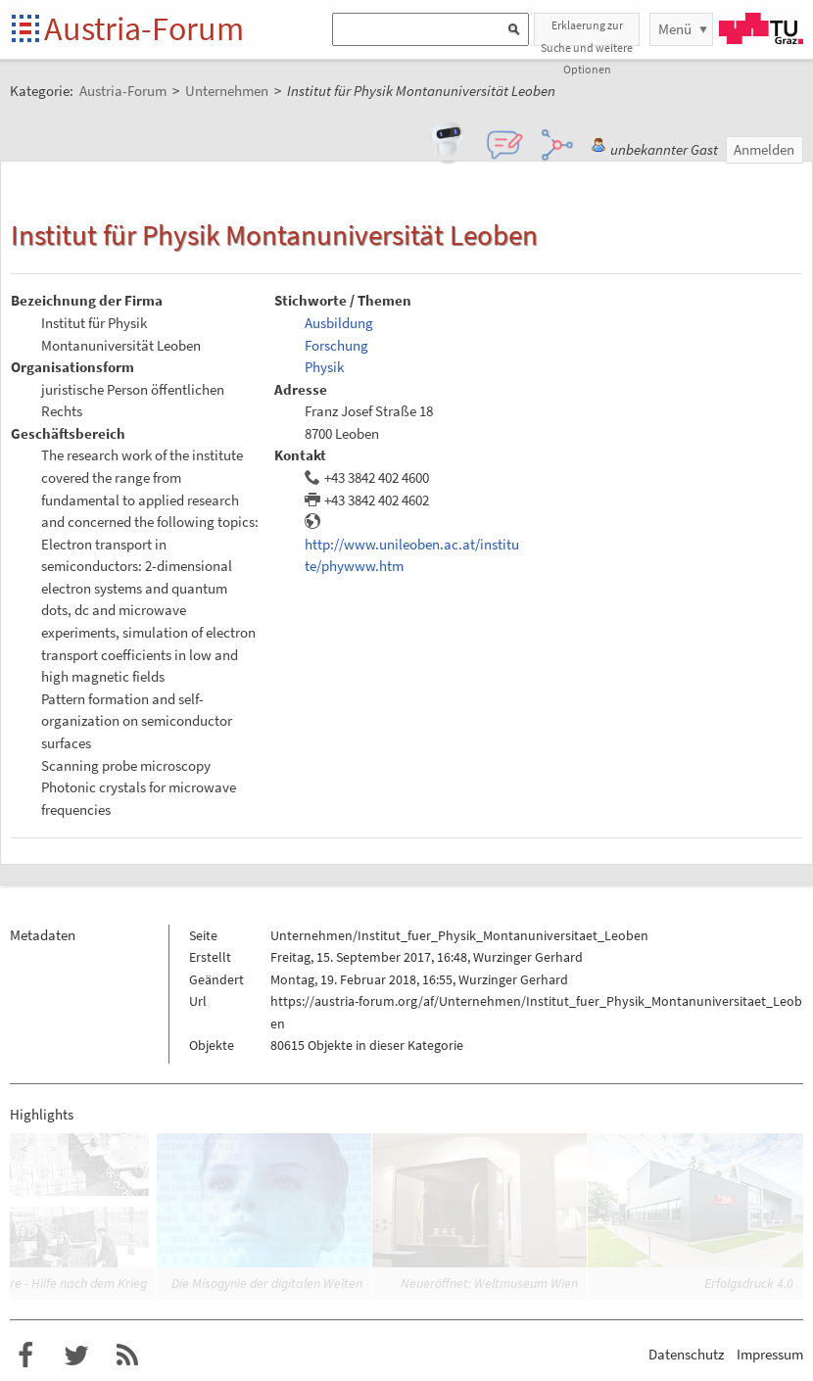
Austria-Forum (144, 28)
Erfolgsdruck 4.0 (748, 1283)
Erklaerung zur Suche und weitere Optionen (587, 32)
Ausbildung (339, 322)
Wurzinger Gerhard (528, 957)
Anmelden (764, 149)
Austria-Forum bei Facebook (25, 1355)
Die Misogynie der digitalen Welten (266, 1283)
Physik (324, 366)
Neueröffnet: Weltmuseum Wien (489, 1283)
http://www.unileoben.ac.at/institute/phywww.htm (412, 555)
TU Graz (761, 28)
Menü (675, 29)
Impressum (770, 1354)
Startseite (27, 30)
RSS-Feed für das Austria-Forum (127, 1355)
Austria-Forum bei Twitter (76, 1355)
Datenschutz (686, 1354)
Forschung (336, 345)
